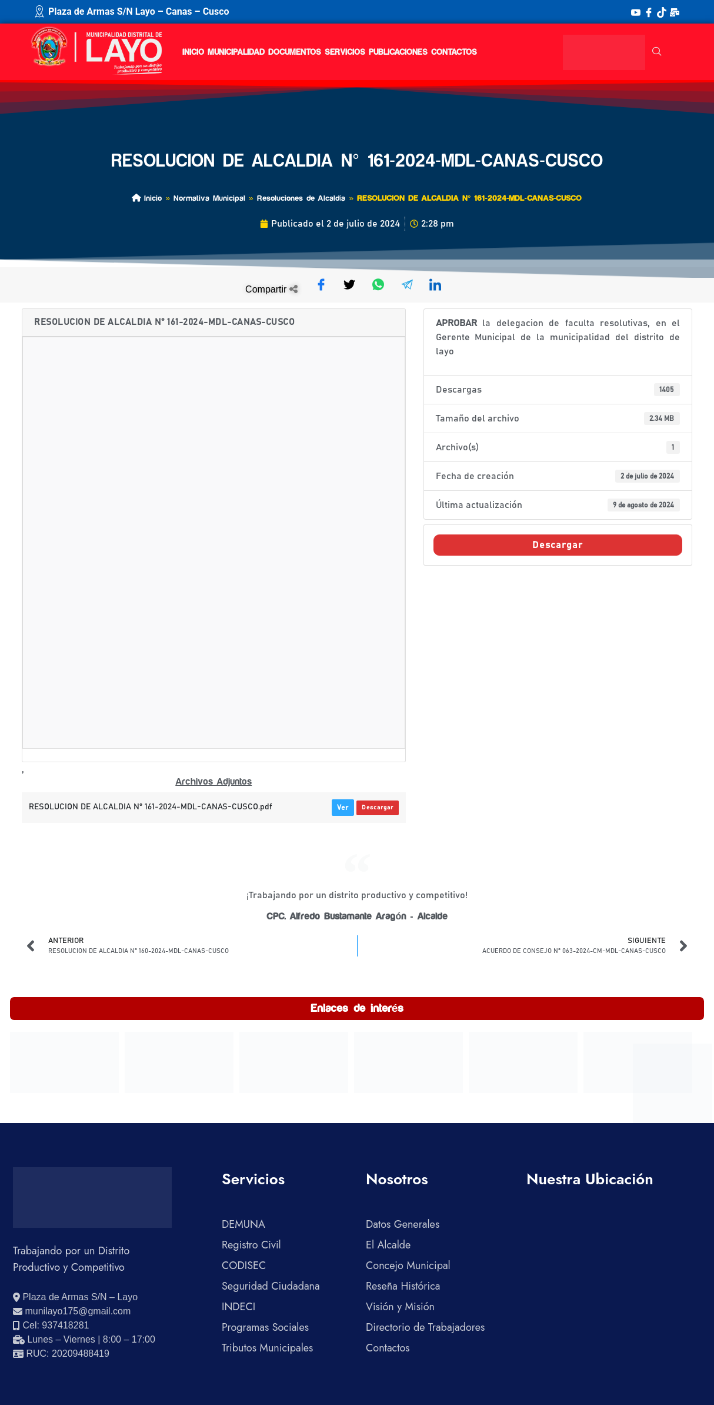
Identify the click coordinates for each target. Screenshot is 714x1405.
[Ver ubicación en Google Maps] (75, 1297)
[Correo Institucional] (674, 12)
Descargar (377, 808)
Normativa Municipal (209, 198)
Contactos (454, 52)
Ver (343, 807)
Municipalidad (236, 52)
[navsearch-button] (657, 52)
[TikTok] (661, 12)
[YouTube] (635, 12)
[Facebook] (648, 12)
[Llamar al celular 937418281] (51, 1325)
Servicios (345, 52)
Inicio (193, 52)
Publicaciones (398, 52)
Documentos (294, 52)
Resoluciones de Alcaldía (301, 198)
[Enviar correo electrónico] (72, 1311)
